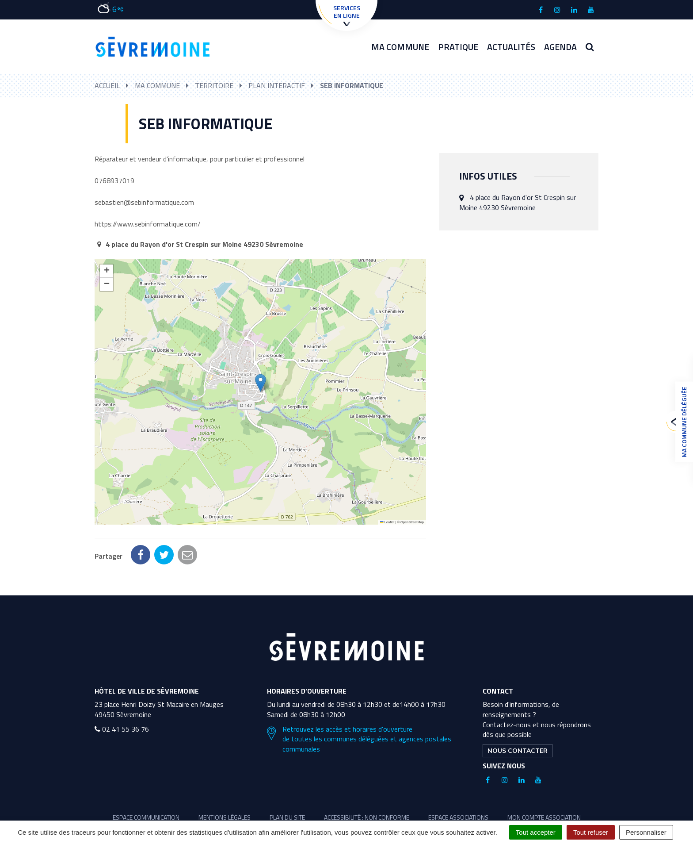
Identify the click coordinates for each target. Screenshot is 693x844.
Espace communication (146, 778)
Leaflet (387, 522)
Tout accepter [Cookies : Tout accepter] (536, 832)
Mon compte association (544, 778)
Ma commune (400, 47)
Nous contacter (517, 711)
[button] (260, 383)
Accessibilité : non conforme (366, 778)
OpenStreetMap (412, 522)
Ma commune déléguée (682, 422)
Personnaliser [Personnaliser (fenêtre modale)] (646, 832)
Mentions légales (224, 778)
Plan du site (287, 778)
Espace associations (458, 778)
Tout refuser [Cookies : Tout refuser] (590, 832)
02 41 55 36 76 (122, 689)
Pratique (458, 47)
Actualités (511, 47)
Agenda (560, 47)
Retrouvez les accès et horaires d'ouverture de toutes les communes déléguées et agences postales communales (359, 700)
